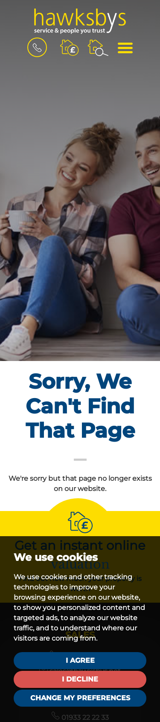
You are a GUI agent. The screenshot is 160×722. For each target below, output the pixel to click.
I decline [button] (80, 679)
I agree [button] (80, 660)
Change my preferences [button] (80, 698)
